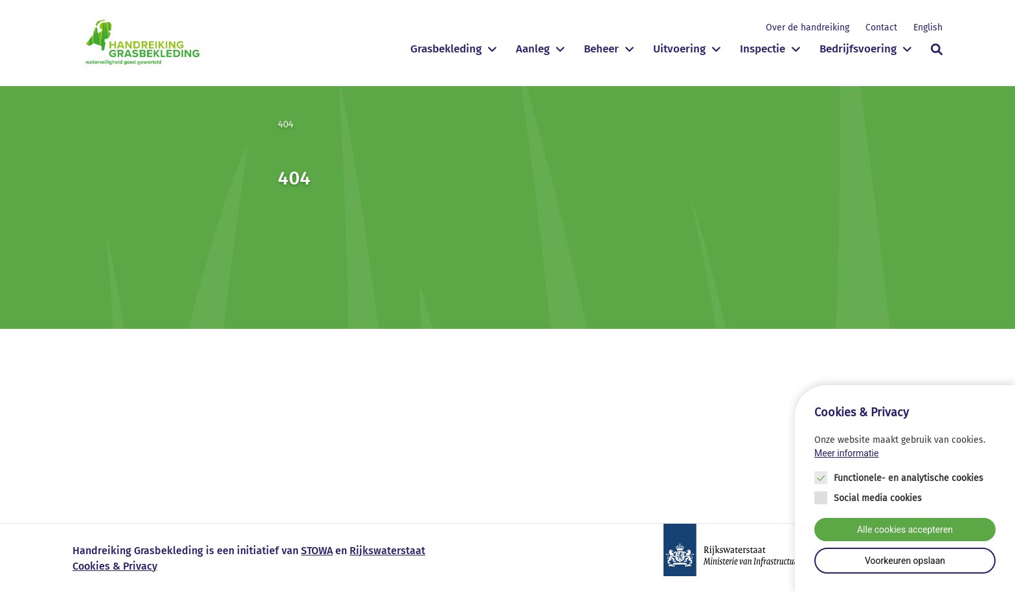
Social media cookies (878, 498)
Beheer (601, 49)
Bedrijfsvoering (858, 49)
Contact (881, 27)
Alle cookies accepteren (905, 529)
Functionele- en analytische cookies (908, 478)
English (927, 27)
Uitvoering (679, 49)
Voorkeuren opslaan (905, 560)
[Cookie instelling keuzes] (905, 489)
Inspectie (762, 49)
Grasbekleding (446, 49)
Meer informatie (846, 453)
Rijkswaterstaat (387, 550)
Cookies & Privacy (114, 566)
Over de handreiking (807, 27)
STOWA (317, 550)
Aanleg (533, 49)
